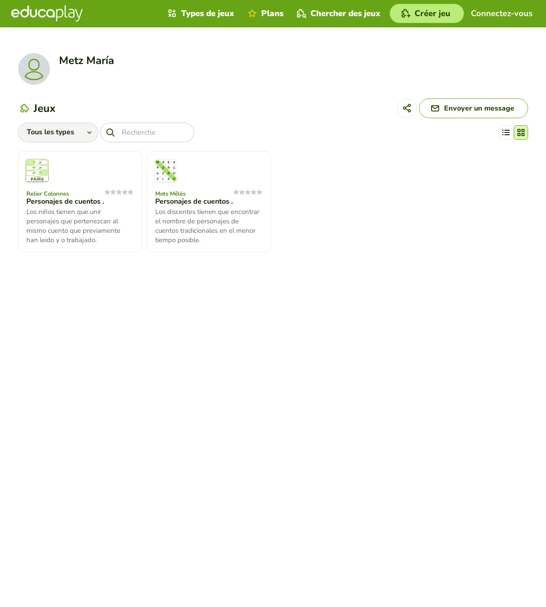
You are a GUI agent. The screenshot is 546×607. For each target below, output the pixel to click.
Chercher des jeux (338, 13)
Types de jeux (199, 13)
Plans (264, 13)
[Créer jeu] (426, 13)
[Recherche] (147, 132)
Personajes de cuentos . (65, 201)
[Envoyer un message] (473, 108)
